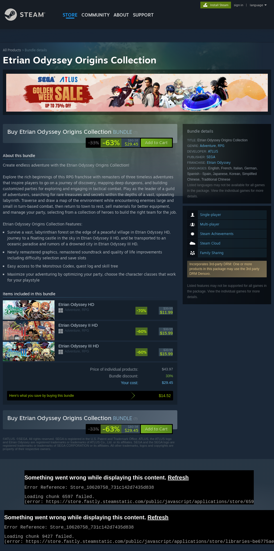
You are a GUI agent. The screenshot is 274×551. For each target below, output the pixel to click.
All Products (12, 50)
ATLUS (213, 151)
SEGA (211, 157)
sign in (238, 5)
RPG (221, 146)
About (121, 15)
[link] (113, 142)
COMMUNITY (95, 15)
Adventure (208, 146)
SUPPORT (143, 15)
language (256, 5)
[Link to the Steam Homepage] (29, 19)
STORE (70, 15)
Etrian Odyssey (219, 162)
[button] (156, 429)
